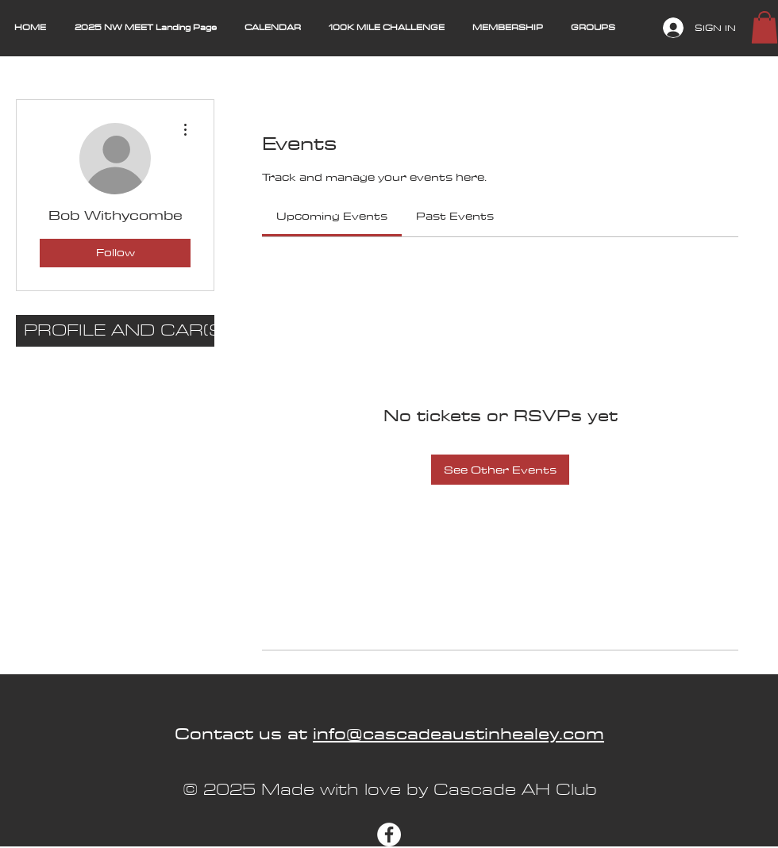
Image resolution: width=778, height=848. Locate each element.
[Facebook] (389, 834)
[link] (331, 215)
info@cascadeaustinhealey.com (458, 733)
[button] (764, 27)
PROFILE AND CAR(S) (119, 330)
